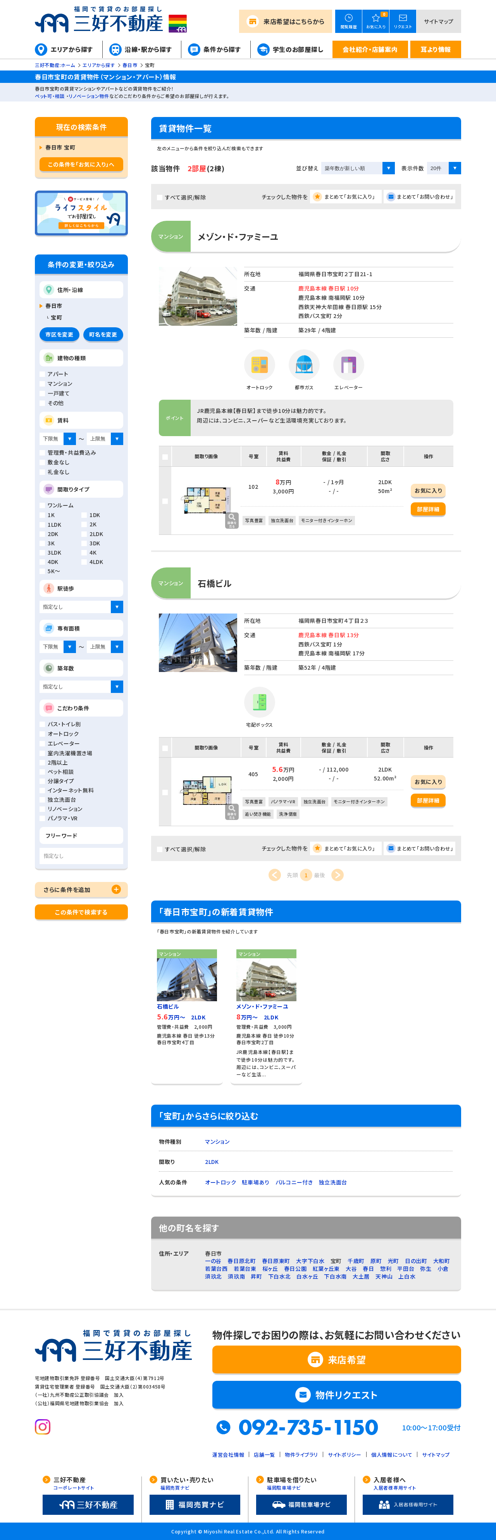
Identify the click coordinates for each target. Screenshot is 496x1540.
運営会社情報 (228, 1454)
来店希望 (294, 21)
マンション (217, 1141)
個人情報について (392, 1454)
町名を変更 (103, 334)
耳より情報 (435, 49)
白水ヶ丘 (307, 1276)
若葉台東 (245, 1268)
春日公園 (295, 1268)
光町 (393, 1261)
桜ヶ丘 (270, 1268)
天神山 (384, 1276)
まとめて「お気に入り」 (349, 196)
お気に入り (428, 490)
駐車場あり (256, 1182)
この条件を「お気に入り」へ (81, 164)
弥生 (425, 1268)
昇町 (256, 1276)
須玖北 (213, 1276)
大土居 (361, 1276)
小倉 (443, 1268)
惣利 (385, 1268)
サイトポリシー (345, 1454)
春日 (368, 1268)
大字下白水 (310, 1261)
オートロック (220, 1182)
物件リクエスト (346, 1394)
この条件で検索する (81, 912)
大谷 (351, 1268)
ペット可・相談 (50, 96)
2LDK (212, 1161)
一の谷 (213, 1261)
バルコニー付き (294, 1182)
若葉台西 (216, 1268)
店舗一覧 (264, 1454)
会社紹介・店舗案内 (370, 49)
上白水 (406, 1276)
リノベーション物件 (89, 96)
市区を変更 (59, 334)
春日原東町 (276, 1261)
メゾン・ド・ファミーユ (238, 236)
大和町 (441, 1261)
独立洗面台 (333, 1182)
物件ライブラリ (301, 1454)
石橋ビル (215, 583)
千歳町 (356, 1261)
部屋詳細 (428, 509)
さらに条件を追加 (67, 889)
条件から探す (222, 49)
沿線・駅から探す (148, 49)
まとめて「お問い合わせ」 (425, 196)
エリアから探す (72, 49)
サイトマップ (439, 21)
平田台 (405, 1268)
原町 (376, 1261)
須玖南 (236, 1276)
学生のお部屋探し (298, 49)
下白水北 (279, 1276)
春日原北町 (241, 1261)
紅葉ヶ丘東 (326, 1268)
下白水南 (335, 1276)
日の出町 (416, 1261)
